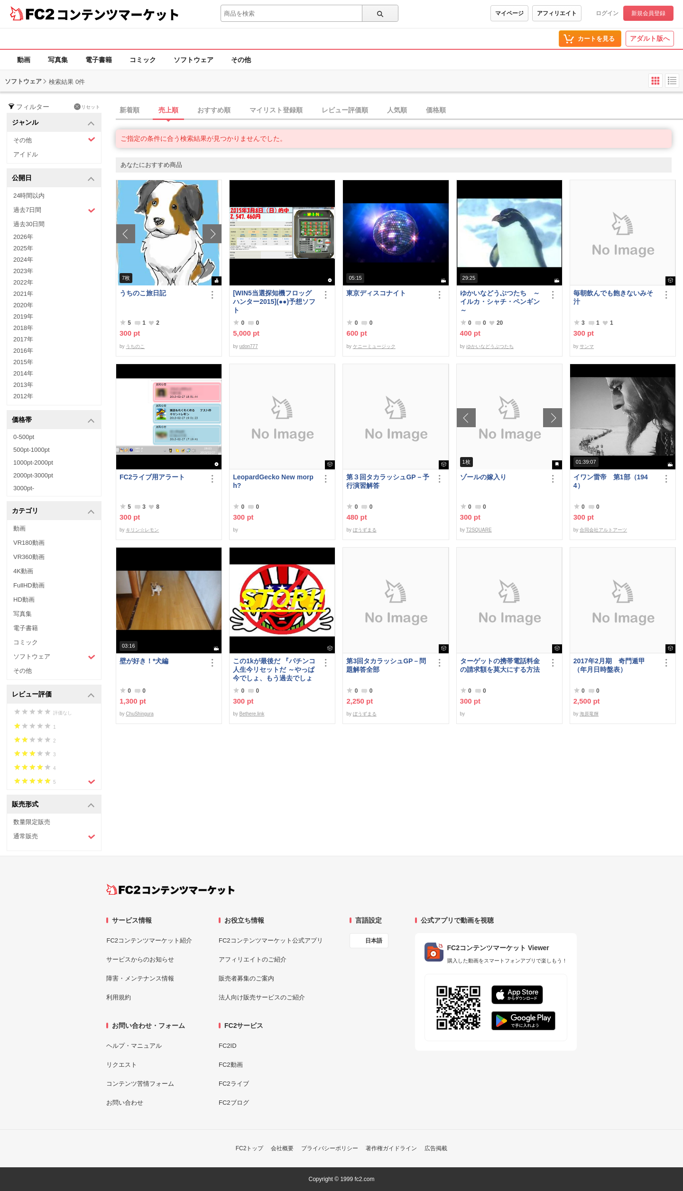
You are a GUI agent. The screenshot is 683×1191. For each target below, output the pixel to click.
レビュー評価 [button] (53, 694)
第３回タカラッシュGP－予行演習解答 (387, 481)
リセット (87, 106)
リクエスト (121, 1064)
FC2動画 (231, 1064)
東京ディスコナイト (376, 293)
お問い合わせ (124, 1102)
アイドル (25, 154)
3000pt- (23, 488)
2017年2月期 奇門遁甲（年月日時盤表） (609, 665)
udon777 (249, 346)
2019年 (23, 316)
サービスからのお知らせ (140, 959)
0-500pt (23, 436)
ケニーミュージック (374, 346)
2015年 (23, 362)
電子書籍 (98, 60)
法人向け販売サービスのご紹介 (262, 997)
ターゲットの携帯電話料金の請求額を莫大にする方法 (500, 665)
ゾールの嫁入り (483, 477)
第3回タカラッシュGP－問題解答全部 (386, 665)
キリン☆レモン (142, 529)
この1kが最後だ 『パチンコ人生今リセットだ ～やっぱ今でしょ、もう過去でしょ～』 (274, 669)
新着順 (129, 110)
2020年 (23, 305)
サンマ (587, 346)
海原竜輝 (589, 713)
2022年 (23, 282)
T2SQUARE (479, 529)
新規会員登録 (648, 13)
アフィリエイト (557, 13)
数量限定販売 (31, 821)
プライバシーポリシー (329, 1148)
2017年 (23, 339)
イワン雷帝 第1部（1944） (610, 481)
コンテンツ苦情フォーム (140, 1083)
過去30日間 (29, 224)
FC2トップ (250, 1148)
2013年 (23, 384)
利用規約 (118, 997)
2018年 (23, 327)
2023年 (23, 271)
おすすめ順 (214, 110)
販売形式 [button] (53, 804)
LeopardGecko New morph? (273, 481)
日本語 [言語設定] (373, 940)
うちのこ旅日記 (143, 293)
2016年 (23, 350)
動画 (23, 60)
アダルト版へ (650, 38)
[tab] (399, 110)
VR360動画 (29, 556)
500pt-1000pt (31, 449)
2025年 (23, 248)
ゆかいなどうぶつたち (490, 346)
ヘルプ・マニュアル (134, 1045)
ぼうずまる (365, 529)
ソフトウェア (193, 60)
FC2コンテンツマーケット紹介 (149, 940)
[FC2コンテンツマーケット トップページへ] (170, 889)
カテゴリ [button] (53, 511)
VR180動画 (29, 542)
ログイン (607, 13)
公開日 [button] (53, 178)
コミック (142, 60)
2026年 (23, 236)
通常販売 (54, 837)
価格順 (436, 110)
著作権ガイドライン (391, 1148)
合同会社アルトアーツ (603, 529)
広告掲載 (436, 1148)
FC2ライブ (234, 1083)
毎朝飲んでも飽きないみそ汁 (613, 297)
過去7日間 (54, 210)
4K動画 (23, 571)
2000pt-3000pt (33, 475)
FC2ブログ (234, 1102)
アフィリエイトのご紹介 (252, 959)
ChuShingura (139, 713)
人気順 (397, 110)
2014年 (23, 373)
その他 (241, 60)
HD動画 (24, 599)
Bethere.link (252, 713)
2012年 (23, 396)
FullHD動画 (29, 585)
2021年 (23, 293)
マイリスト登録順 (276, 110)
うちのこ (135, 346)
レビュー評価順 (345, 110)
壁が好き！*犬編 (144, 661)
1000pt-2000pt (33, 462)
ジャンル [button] (53, 123)
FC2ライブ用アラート (152, 477)
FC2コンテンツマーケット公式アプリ (271, 940)
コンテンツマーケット (118, 14)
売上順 (168, 110)
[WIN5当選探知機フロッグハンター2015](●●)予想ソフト (274, 301)
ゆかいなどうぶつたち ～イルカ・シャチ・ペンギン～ (500, 301)
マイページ (509, 13)
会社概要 (282, 1148)
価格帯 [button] (53, 420)
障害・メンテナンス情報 (140, 978)
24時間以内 (29, 195)
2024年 (23, 259)
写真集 (58, 60)
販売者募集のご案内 (246, 978)
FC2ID (228, 1045)
